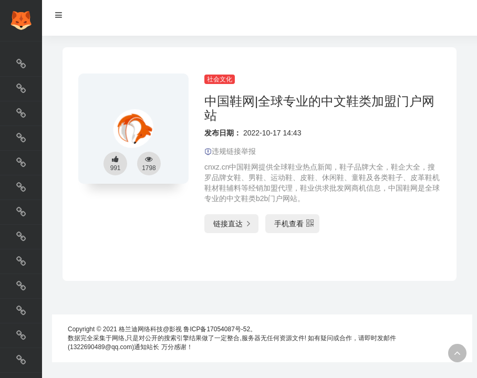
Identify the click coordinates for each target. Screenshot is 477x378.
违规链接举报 (230, 151)
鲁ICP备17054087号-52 (216, 329)
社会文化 (219, 79)
